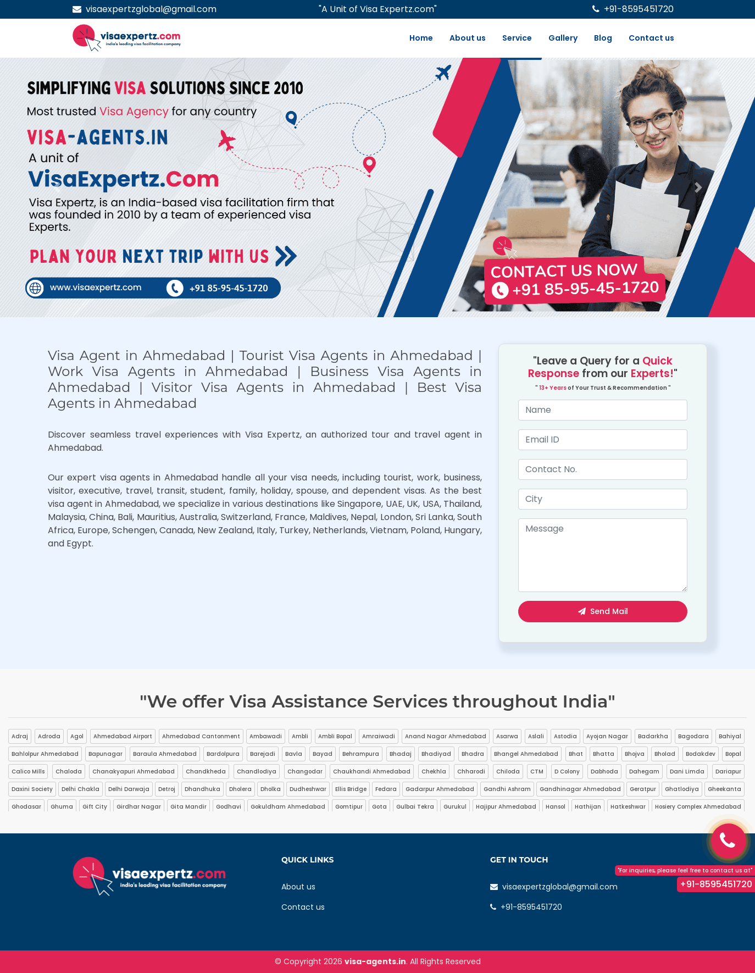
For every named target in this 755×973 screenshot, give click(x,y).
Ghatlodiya (682, 789)
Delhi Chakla (80, 789)
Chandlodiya (256, 771)
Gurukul (455, 807)
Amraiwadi (378, 736)
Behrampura (360, 754)
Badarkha (653, 736)
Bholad (664, 754)
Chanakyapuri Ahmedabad (133, 771)
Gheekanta (724, 789)
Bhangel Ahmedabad (526, 754)
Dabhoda (604, 771)
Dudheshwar (308, 789)
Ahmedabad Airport (122, 736)
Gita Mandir (188, 807)
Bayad (322, 754)
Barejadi (262, 754)
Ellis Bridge (351, 789)
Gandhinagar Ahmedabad (580, 789)
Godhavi (228, 807)
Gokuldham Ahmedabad (288, 807)
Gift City (94, 807)
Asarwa (507, 736)
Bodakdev (700, 754)
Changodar (305, 771)
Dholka (270, 789)
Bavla (293, 754)
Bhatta (603, 754)
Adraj (20, 736)
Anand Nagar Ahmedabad (445, 736)
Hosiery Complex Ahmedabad (698, 807)
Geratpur (643, 789)
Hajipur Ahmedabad (506, 807)
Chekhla (433, 771)
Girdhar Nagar (138, 807)
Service (517, 37)
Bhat (576, 754)
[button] (56, 187)
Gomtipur (349, 807)
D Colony (567, 771)
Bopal (733, 754)
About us (467, 37)
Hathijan (588, 807)
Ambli (300, 736)
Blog (603, 37)
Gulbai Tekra (415, 807)
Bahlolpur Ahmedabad (45, 754)
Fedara (386, 789)
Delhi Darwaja (128, 789)
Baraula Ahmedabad (165, 754)
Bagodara (693, 736)
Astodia (565, 736)
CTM (536, 771)
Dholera (240, 789)
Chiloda (508, 771)
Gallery (563, 37)
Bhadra (473, 754)
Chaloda (68, 771)
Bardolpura (223, 754)
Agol (77, 736)
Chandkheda (206, 771)
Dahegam (644, 771)
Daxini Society (32, 789)
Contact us (651, 37)
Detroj (166, 789)
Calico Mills (28, 771)
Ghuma (62, 807)
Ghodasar (26, 807)
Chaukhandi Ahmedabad (371, 771)
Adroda (49, 736)
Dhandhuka (202, 789)
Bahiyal (730, 736)
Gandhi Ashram (507, 789)
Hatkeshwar (628, 807)
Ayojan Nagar (607, 736)
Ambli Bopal (335, 736)
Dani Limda (687, 771)
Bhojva (635, 754)
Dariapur (728, 771)
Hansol (555, 807)
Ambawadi (265, 736)
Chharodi (471, 771)
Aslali (536, 736)
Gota (379, 807)
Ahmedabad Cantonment (201, 736)
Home (421, 37)
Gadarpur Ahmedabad (440, 789)
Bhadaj (401, 754)
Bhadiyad (436, 754)
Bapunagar (105, 754)
